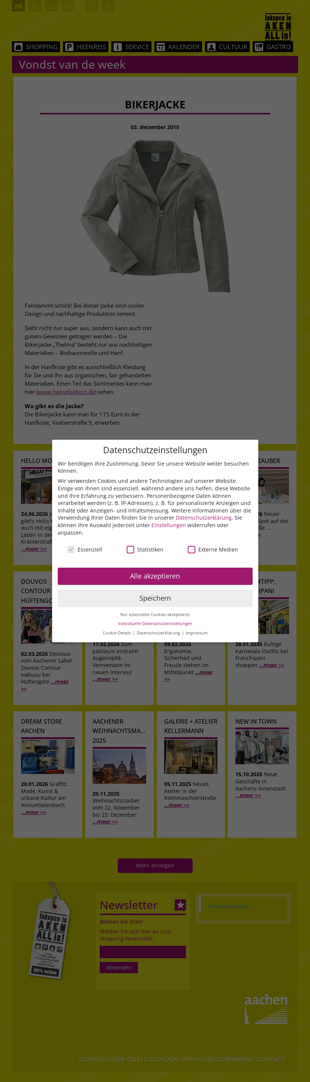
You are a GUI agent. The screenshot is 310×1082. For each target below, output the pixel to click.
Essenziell (84, 549)
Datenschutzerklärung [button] (159, 633)
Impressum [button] (197, 633)
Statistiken (145, 549)
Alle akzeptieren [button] (155, 575)
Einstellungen (168, 525)
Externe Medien (213, 549)
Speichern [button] (155, 598)
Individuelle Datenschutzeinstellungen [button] (155, 623)
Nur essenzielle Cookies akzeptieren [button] (155, 614)
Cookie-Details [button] (117, 633)
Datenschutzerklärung (204, 517)
